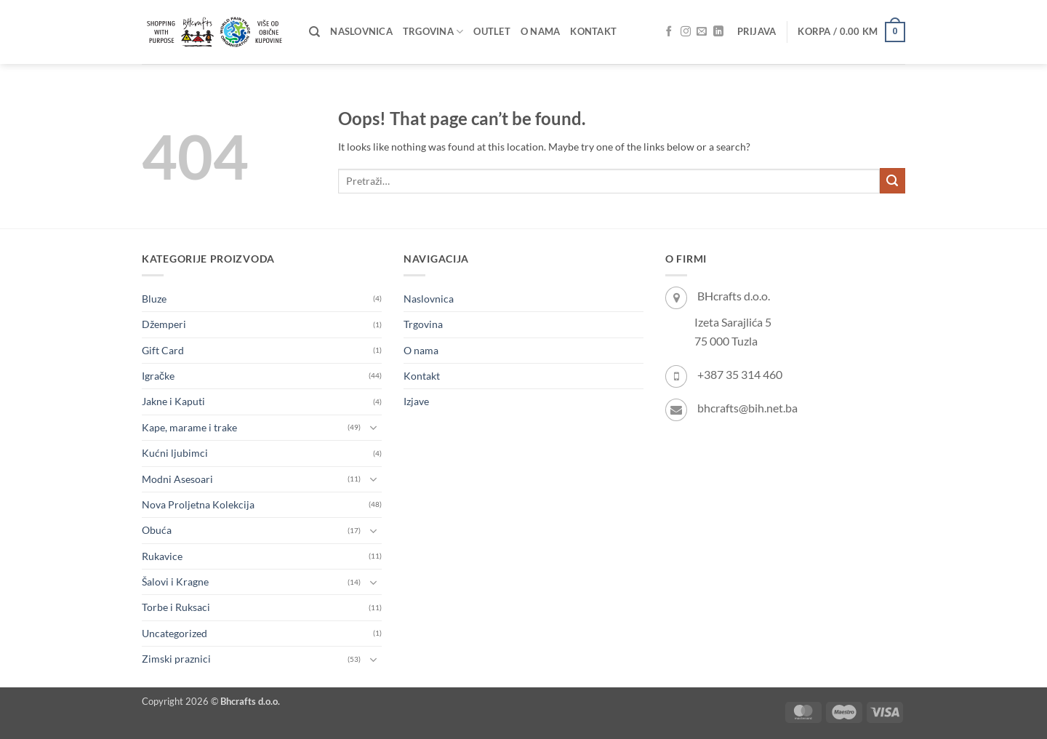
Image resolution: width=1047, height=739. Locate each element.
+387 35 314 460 (739, 374)
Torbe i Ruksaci (176, 607)
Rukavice (162, 556)
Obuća (157, 530)
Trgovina (433, 32)
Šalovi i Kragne (175, 581)
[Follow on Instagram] (686, 32)
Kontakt (593, 31)
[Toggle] (373, 428)
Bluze (154, 298)
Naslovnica (361, 31)
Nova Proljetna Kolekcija (198, 504)
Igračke (158, 376)
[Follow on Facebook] (669, 32)
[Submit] (892, 180)
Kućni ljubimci (175, 453)
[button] (757, 32)
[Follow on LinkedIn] (718, 32)
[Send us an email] (702, 32)
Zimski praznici (176, 658)
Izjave (416, 401)
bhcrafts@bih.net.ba (747, 408)
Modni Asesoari (177, 479)
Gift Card (163, 350)
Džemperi (164, 324)
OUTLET (491, 31)
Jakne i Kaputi (173, 401)
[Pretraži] (314, 32)
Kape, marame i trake (189, 427)
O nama (541, 31)
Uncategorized (174, 633)
